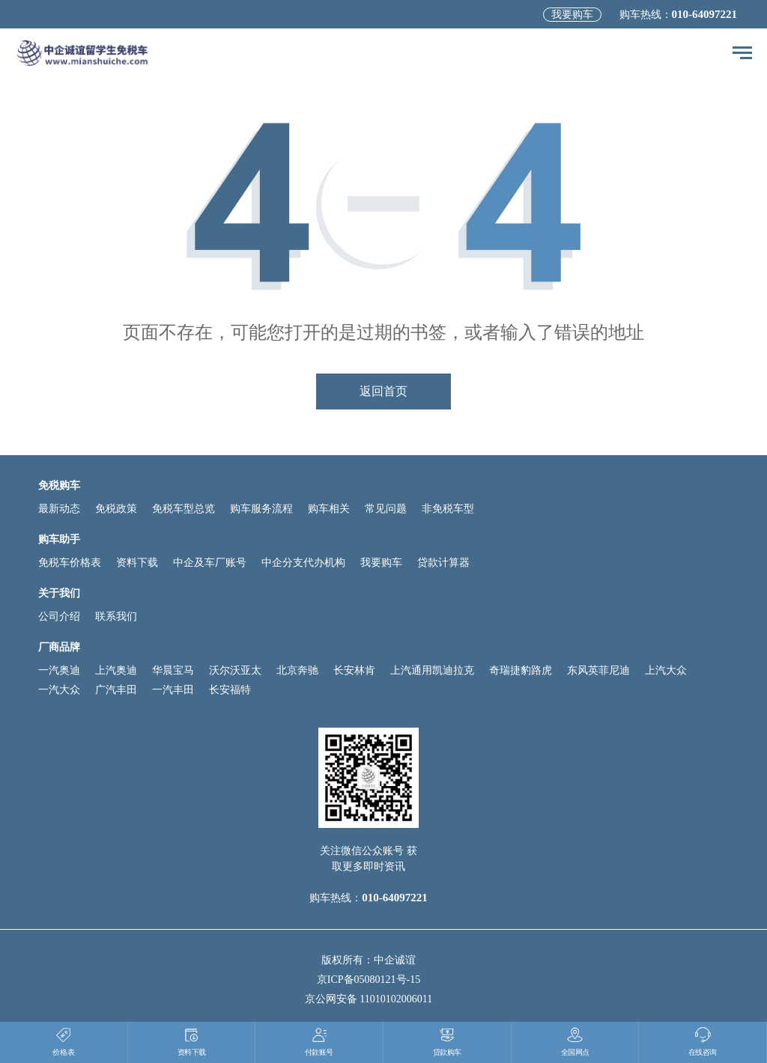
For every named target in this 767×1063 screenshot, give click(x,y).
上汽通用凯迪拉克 (432, 670)
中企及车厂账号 (209, 562)
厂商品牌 (59, 647)
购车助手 (59, 539)
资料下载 (137, 562)
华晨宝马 (173, 670)
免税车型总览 (183, 508)
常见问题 (386, 508)
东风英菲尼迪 (598, 670)
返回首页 (383, 391)
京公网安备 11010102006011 (368, 999)
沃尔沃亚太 (235, 670)
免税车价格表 (69, 562)
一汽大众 (59, 689)
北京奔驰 (297, 670)
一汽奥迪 (59, 670)
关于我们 (59, 593)
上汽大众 (666, 670)
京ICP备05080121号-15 (368, 979)
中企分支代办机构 (303, 562)
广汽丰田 (116, 689)
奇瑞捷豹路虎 (520, 670)
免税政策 (116, 508)
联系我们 (116, 616)
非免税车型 (448, 508)
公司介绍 (59, 616)
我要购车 (572, 14)
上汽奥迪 (116, 670)
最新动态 (59, 508)
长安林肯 (354, 670)
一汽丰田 (173, 689)
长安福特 (230, 689)
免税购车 (59, 485)
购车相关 (329, 508)
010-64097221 (705, 14)
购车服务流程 (261, 508)
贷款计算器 (443, 562)
